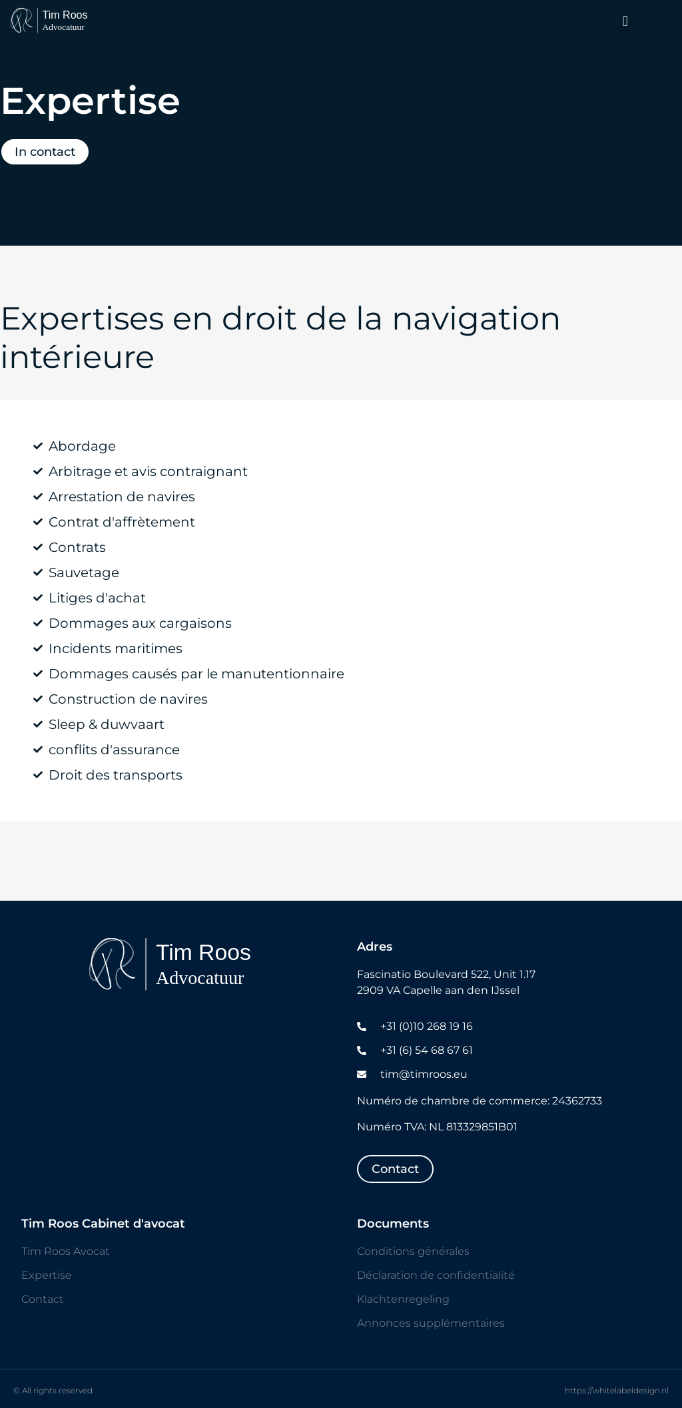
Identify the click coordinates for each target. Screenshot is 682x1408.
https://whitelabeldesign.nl (617, 1390)
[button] (625, 21)
